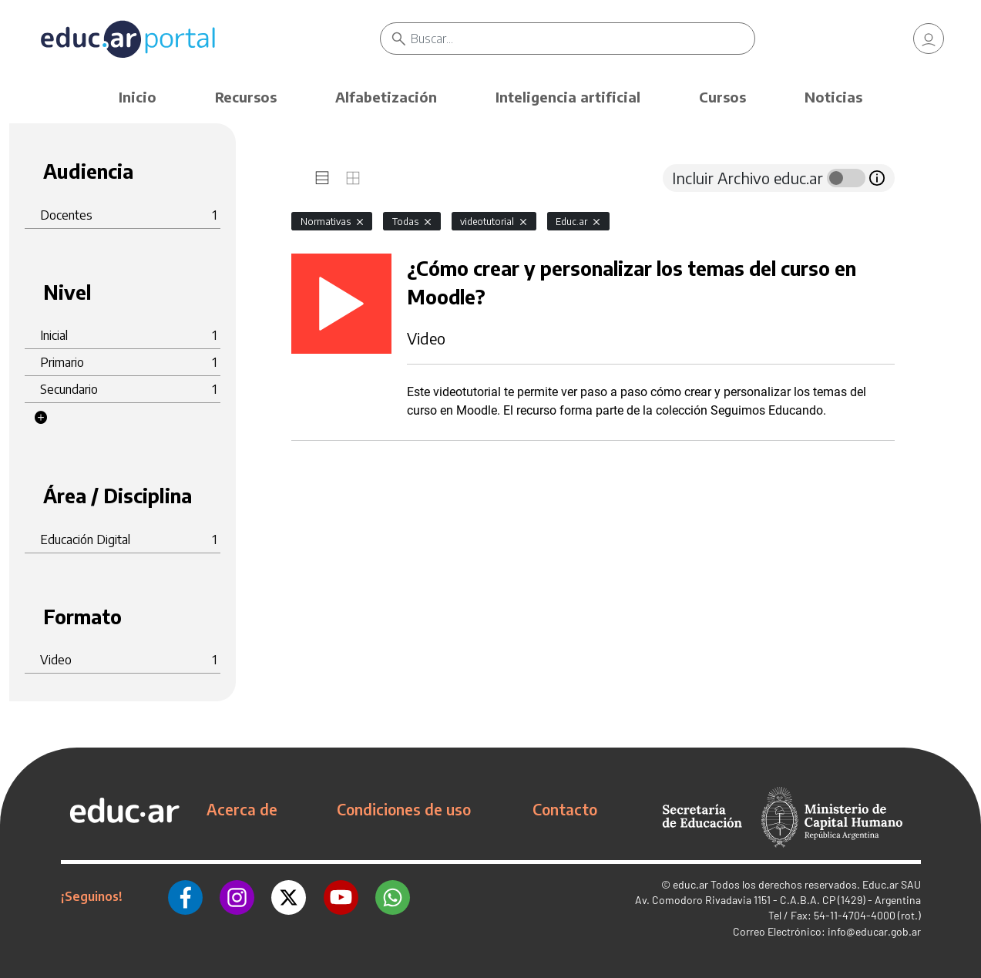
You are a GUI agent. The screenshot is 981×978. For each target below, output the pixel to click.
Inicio (137, 97)
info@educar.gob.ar (874, 931)
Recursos (246, 97)
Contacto (564, 809)
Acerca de (242, 809)
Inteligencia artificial (568, 97)
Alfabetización (386, 97)
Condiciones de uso (404, 809)
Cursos (722, 97)
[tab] (322, 178)
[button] (41, 417)
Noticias (833, 97)
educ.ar (690, 884)
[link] (928, 38)
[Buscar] (582, 38)
